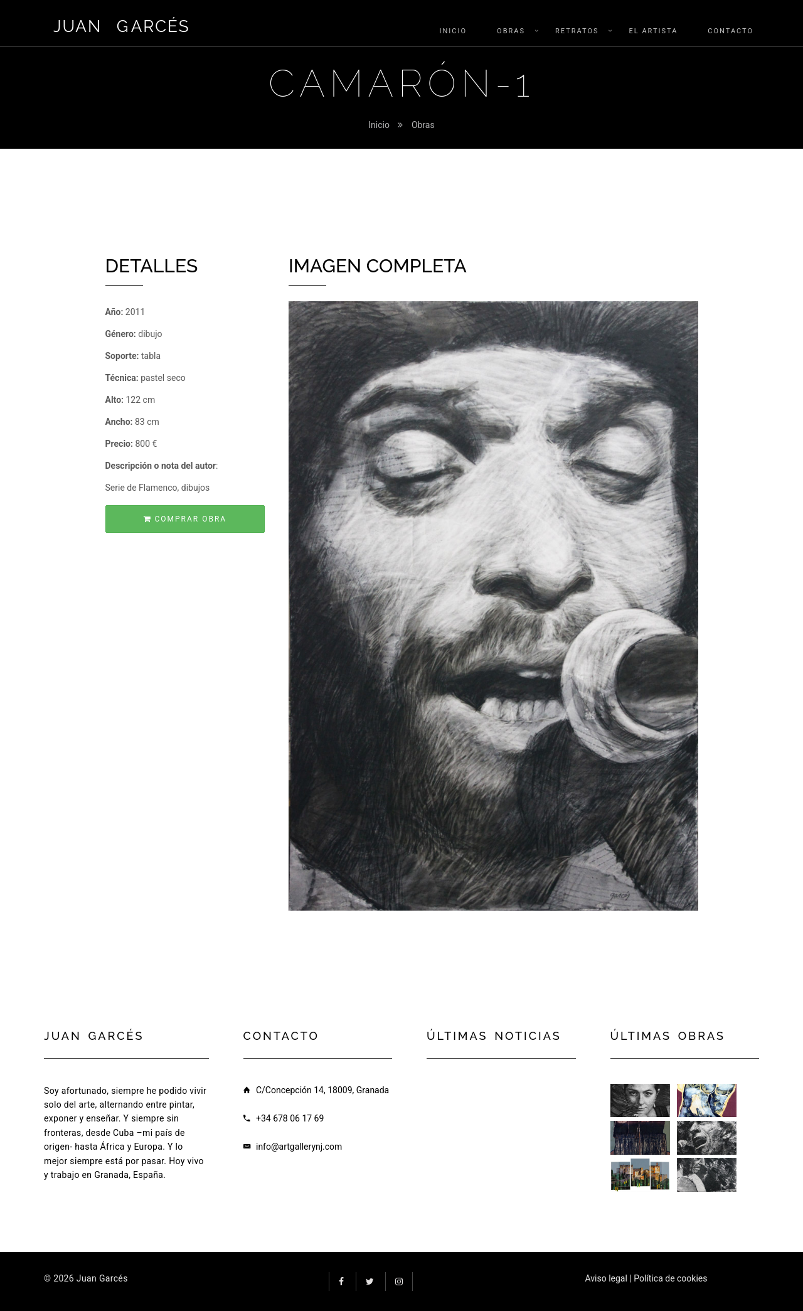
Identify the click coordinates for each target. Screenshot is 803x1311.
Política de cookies (670, 1278)
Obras (423, 125)
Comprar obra (185, 519)
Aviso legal (606, 1278)
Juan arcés (121, 26)
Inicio (379, 125)
